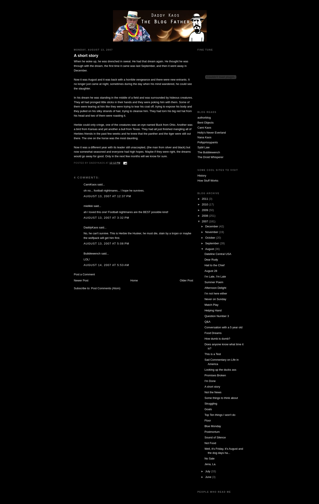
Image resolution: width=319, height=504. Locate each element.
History (202, 175)
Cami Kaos (204, 127)
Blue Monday (212, 426)
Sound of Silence (215, 437)
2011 (205, 198)
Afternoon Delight (215, 287)
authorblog (204, 117)
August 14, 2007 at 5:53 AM (106, 265)
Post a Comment (84, 274)
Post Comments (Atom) (105, 288)
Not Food (210, 443)
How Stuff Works (208, 180)
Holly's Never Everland (212, 132)
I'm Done (210, 381)
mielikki (88, 206)
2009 (205, 210)
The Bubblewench (209, 152)
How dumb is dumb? (217, 338)
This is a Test (212, 354)
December (212, 226)
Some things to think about (221, 398)
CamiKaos (90, 184)
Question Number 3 (216, 316)
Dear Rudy (211, 259)
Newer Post (81, 280)
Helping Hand (213, 310)
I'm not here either (215, 293)
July (208, 471)
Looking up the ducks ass (220, 369)
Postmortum (212, 431)
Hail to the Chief (214, 265)
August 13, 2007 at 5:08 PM (106, 243)
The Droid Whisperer (211, 157)
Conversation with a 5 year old (223, 327)
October (210, 237)
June (208, 477)
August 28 (210, 271)
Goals (208, 409)
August (210, 249)
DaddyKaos (91, 227)
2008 (205, 215)
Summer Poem (213, 282)
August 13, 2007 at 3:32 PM (106, 217)
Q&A (207, 321)
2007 (205, 221)
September (212, 243)
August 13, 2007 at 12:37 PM (107, 196)
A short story (86, 55)
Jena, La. (210, 464)
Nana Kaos (204, 137)
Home (134, 280)
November (212, 232)
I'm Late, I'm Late (215, 276)
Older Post (186, 280)
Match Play (211, 304)
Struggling (210, 403)
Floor (207, 420)
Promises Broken (215, 375)
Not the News (212, 392)
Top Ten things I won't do (219, 414)
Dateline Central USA (217, 254)
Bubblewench (92, 253)
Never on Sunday (215, 299)
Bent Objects (206, 122)
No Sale (209, 458)
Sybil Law (204, 147)
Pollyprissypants (208, 142)
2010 (205, 204)
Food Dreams (213, 333)
